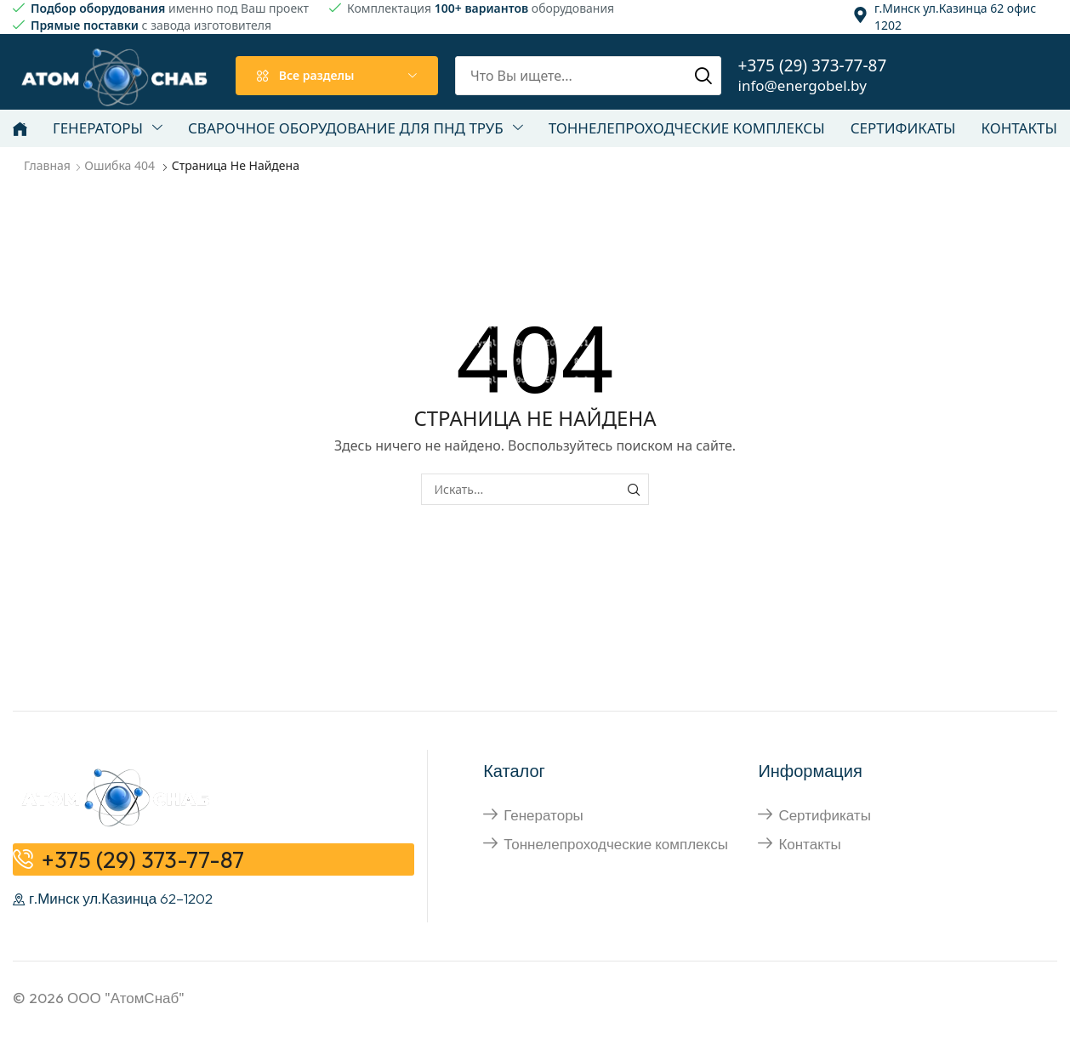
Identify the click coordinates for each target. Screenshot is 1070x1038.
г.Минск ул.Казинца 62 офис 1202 (955, 16)
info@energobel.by (802, 85)
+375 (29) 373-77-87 (812, 65)
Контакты (809, 844)
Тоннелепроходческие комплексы (616, 844)
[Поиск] (703, 75)
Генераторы (543, 815)
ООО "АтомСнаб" (126, 998)
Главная (47, 165)
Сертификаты (824, 815)
